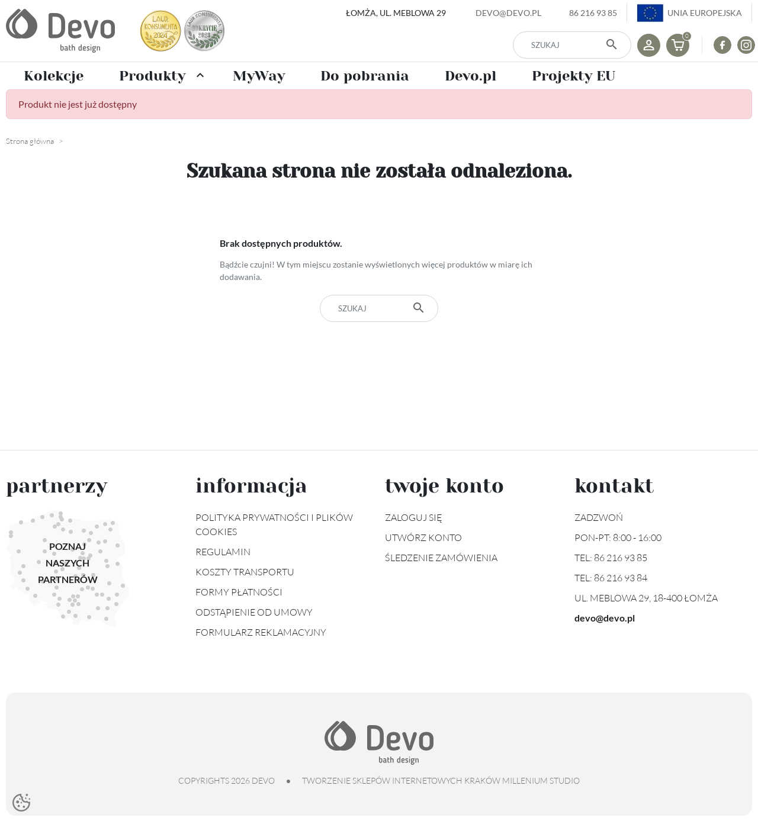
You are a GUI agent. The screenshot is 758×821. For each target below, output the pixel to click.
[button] (677, 45)
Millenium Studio (541, 780)
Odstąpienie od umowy (254, 612)
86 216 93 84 (620, 578)
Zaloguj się (413, 517)
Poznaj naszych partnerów (68, 562)
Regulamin (222, 552)
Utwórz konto (423, 537)
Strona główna (30, 141)
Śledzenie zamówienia (441, 558)
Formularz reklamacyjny (260, 632)
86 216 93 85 (593, 13)
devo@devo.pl (508, 13)
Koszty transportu (244, 572)
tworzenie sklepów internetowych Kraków (401, 780)
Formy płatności (238, 592)
